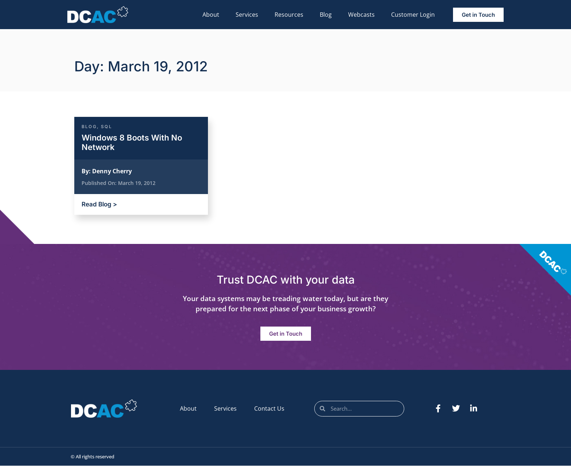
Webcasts (361, 15)
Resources (289, 15)
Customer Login (413, 15)
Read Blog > (99, 204)
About (210, 15)
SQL (106, 126)
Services (247, 15)
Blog (326, 15)
